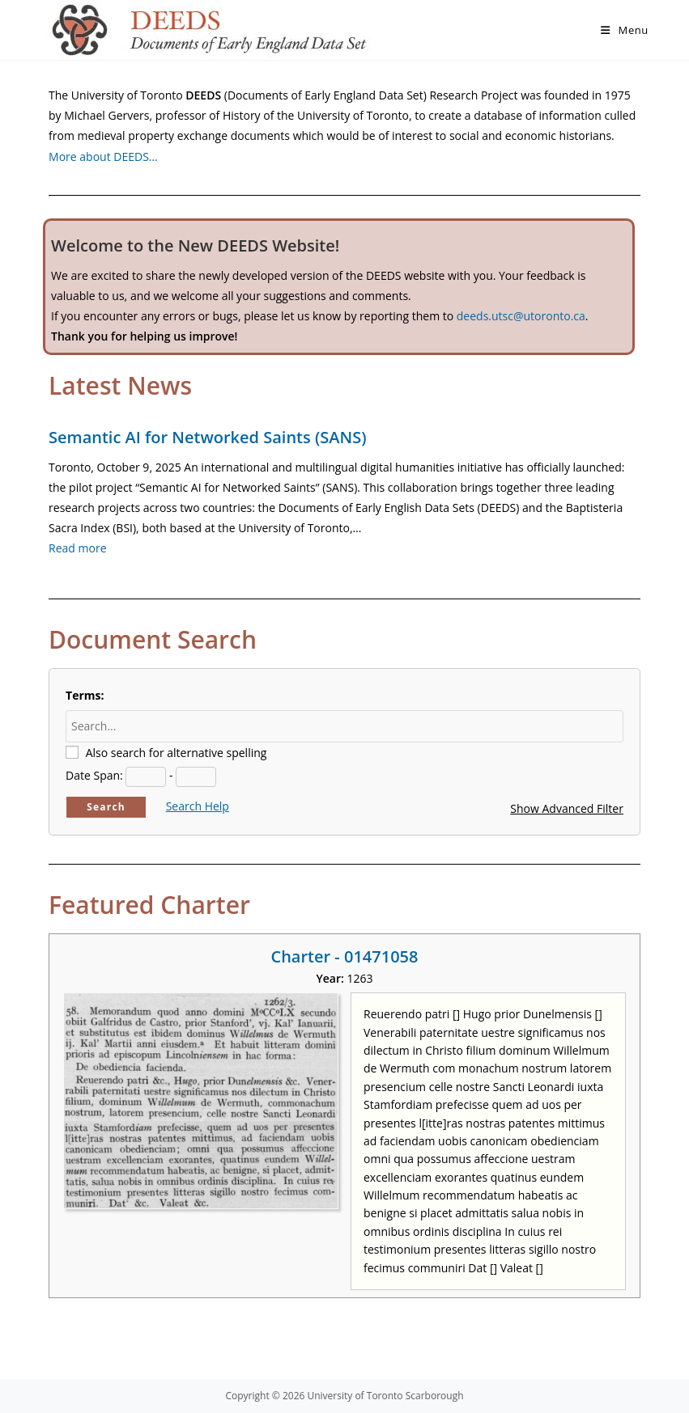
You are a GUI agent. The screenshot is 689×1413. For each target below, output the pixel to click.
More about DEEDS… (103, 156)
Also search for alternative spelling (176, 752)
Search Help (197, 806)
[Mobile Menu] (625, 30)
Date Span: (94, 775)
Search (106, 807)
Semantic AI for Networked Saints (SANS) (207, 437)
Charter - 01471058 (344, 956)
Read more (77, 548)
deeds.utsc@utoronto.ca (521, 316)
